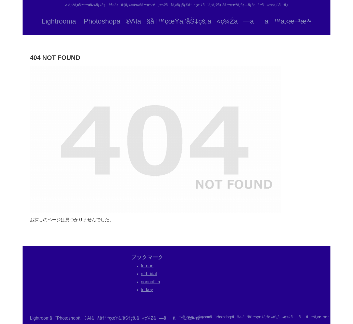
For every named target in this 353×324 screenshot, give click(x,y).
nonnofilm (150, 281)
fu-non (147, 265)
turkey (147, 289)
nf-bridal (149, 273)
